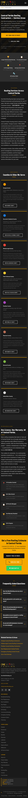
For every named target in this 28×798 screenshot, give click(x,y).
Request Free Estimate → (14, 556)
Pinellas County (7, 306)
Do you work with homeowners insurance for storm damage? (14, 624)
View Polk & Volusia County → (12, 292)
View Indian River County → (11, 410)
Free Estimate (4, 775)
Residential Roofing (5, 696)
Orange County (6, 188)
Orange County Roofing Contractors (10, 641)
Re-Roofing (3, 709)
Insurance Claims (5, 717)
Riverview (3, 737)
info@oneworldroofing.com (7, 686)
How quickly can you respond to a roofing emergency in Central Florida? (14, 616)
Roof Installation (5, 702)
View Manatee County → (10, 351)
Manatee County (7, 335)
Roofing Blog (4, 770)
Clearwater (3, 742)
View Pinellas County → (10, 322)
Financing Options (5, 765)
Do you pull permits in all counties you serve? (14, 600)
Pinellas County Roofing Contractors (10, 646)
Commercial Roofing (6, 712)
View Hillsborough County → (11, 263)
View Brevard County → (10, 382)
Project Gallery (4, 760)
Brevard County (7, 365)
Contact (3, 772)
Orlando (3, 727)
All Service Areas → (5, 750)
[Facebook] (2, 690)
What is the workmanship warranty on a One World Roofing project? (14, 608)
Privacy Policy (4, 795)
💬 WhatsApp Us (14, 568)
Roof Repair (3, 704)
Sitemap (25, 795)
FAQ (2, 767)
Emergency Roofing (5, 714)
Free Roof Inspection (6, 707)
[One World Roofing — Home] (8, 3)
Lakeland (3, 740)
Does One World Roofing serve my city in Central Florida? (14, 592)
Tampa (2, 732)
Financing (3, 720)
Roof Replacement (5, 699)
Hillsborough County (8, 248)
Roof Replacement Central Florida (10, 649)
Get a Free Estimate (6, 654)
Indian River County (8, 396)
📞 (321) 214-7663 (14, 41)
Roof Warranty (4, 762)
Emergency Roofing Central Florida (10, 651)
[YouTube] (9, 690)
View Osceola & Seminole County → (13, 235)
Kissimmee (3, 729)
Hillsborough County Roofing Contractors (12, 643)
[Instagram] (5, 690)
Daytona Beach (4, 745)
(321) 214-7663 (4, 683)
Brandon (3, 734)
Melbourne (3, 747)
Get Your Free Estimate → (14, 35)
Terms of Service (12, 795)
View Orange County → (10, 205)
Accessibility (19, 795)
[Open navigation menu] (25, 3)
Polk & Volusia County (8, 276)
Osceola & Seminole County (10, 219)
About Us (3, 757)
